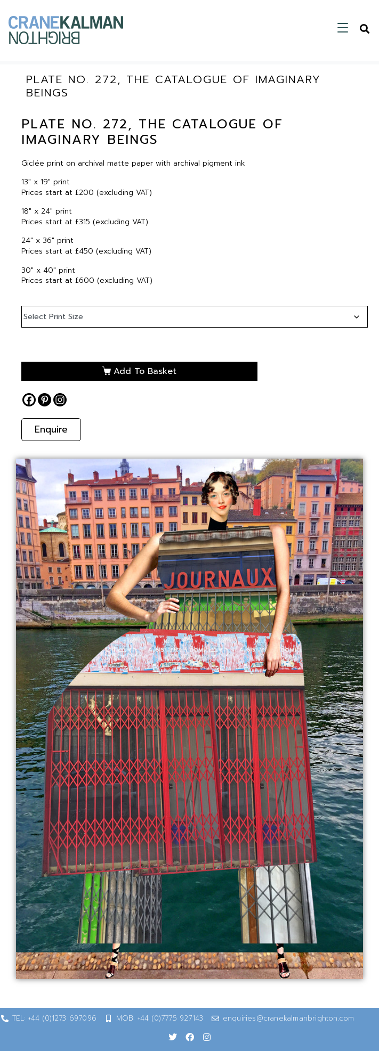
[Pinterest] (44, 399)
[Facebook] (29, 399)
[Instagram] (60, 399)
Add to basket (145, 371)
